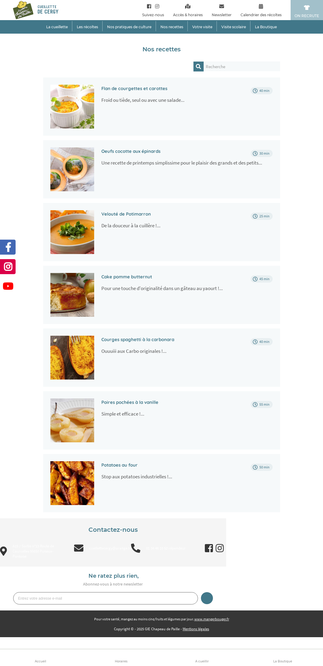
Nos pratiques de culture (129, 27)
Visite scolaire (233, 27)
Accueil (40, 661)
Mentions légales (196, 628)
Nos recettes (171, 27)
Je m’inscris (207, 598)
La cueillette (57, 27)
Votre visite (202, 27)
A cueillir (202, 661)
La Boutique (282, 661)
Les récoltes (87, 27)
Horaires (121, 661)
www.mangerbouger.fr (211, 619)
